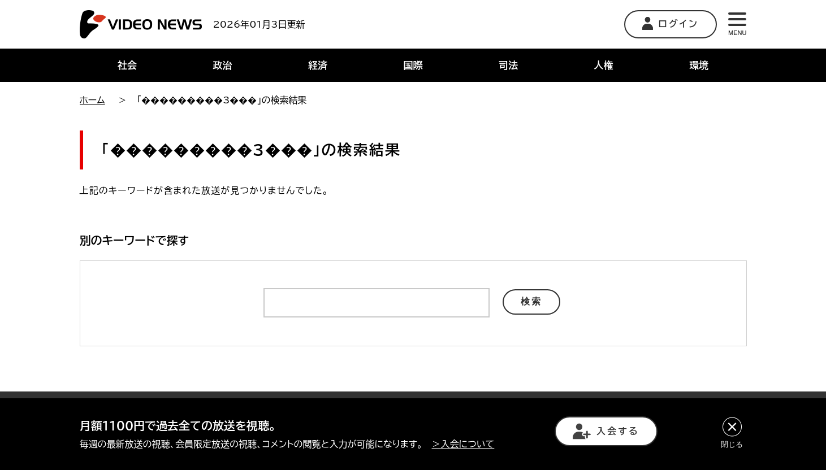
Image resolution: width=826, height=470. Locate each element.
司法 (508, 65)
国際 (412, 65)
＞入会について (463, 444)
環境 (698, 65)
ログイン (670, 23)
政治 (222, 65)
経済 (317, 65)
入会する (606, 431)
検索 (531, 301)
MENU (737, 24)
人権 (603, 65)
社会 (127, 65)
